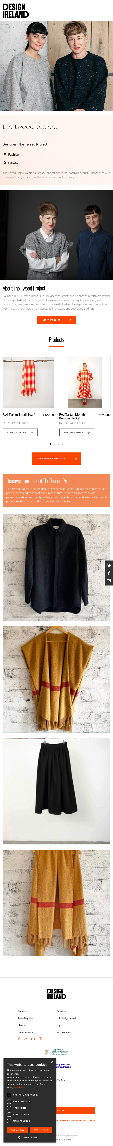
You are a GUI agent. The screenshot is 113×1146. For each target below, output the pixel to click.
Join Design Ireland (66, 1018)
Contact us (23, 1011)
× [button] (52, 1062)
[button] (29, 1137)
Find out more (16, 432)
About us (22, 1025)
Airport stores (64, 1032)
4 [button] (63, 444)
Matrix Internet (66, 1139)
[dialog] (29, 1100)
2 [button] (55, 444)
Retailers (61, 1011)
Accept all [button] (17, 1129)
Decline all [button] (41, 1129)
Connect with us (26, 1032)
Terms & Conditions (60, 1120)
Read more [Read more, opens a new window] (19, 1087)
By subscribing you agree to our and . (59, 1120)
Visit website (52, 320)
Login (59, 1025)
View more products (51, 458)
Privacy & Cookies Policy (84, 1120)
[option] (28, 394)
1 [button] (51, 444)
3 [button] (59, 444)
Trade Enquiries (25, 1018)
